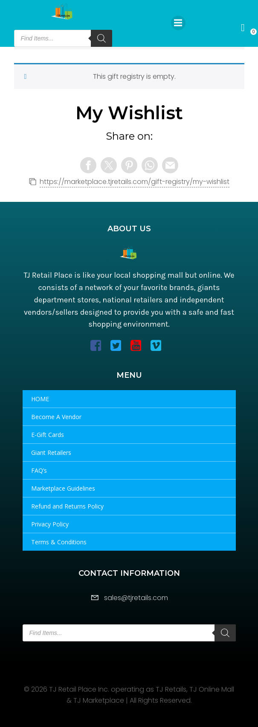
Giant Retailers (51, 452)
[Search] (101, 38)
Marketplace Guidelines (63, 488)
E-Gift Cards (47, 435)
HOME (40, 399)
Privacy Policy (50, 524)
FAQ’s (39, 470)
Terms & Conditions (59, 542)
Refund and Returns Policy (67, 506)
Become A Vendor (56, 417)
